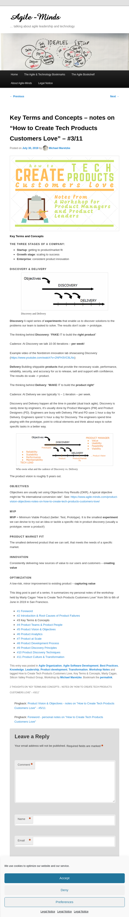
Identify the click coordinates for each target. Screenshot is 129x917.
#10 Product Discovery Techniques (38, 652)
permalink (106, 677)
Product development (53, 669)
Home (14, 74)
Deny (64, 890)
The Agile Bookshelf (83, 74)
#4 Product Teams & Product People (39, 624)
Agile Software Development (80, 665)
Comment (25, 765)
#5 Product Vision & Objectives (36, 629)
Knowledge (17, 669)
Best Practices (109, 665)
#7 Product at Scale (29, 638)
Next (114, 96)
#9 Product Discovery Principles (37, 647)
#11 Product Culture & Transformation (40, 657)
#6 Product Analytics (30, 634)
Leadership (32, 669)
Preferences (64, 902)
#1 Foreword (25, 611)
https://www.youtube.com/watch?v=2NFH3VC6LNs (42, 357)
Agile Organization (50, 665)
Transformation (78, 669)
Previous (17, 96)
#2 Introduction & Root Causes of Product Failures (48, 615)
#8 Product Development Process (38, 643)
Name (24, 819)
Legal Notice (47, 911)
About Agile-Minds (21, 83)
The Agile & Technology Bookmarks (44, 74)
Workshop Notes (99, 669)
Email (24, 841)
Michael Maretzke (59, 148)
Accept (65, 878)
